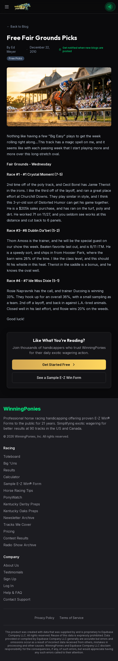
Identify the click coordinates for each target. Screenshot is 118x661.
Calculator (11, 477)
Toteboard (11, 456)
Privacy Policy (44, 618)
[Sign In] (110, 6)
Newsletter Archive (18, 518)
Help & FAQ (12, 592)
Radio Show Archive (19, 545)
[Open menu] (7, 7)
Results (9, 470)
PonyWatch (12, 497)
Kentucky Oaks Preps (20, 511)
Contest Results (15, 538)
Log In (8, 586)
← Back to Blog (17, 26)
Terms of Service (71, 618)
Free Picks (15, 58)
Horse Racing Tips (18, 490)
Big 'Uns (10, 463)
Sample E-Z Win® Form (22, 484)
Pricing (8, 531)
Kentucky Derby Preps (21, 504)
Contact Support (16, 599)
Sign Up (9, 579)
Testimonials (13, 572)
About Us (11, 565)
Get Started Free (59, 364)
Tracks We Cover (17, 524)
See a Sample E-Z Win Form (59, 377)
